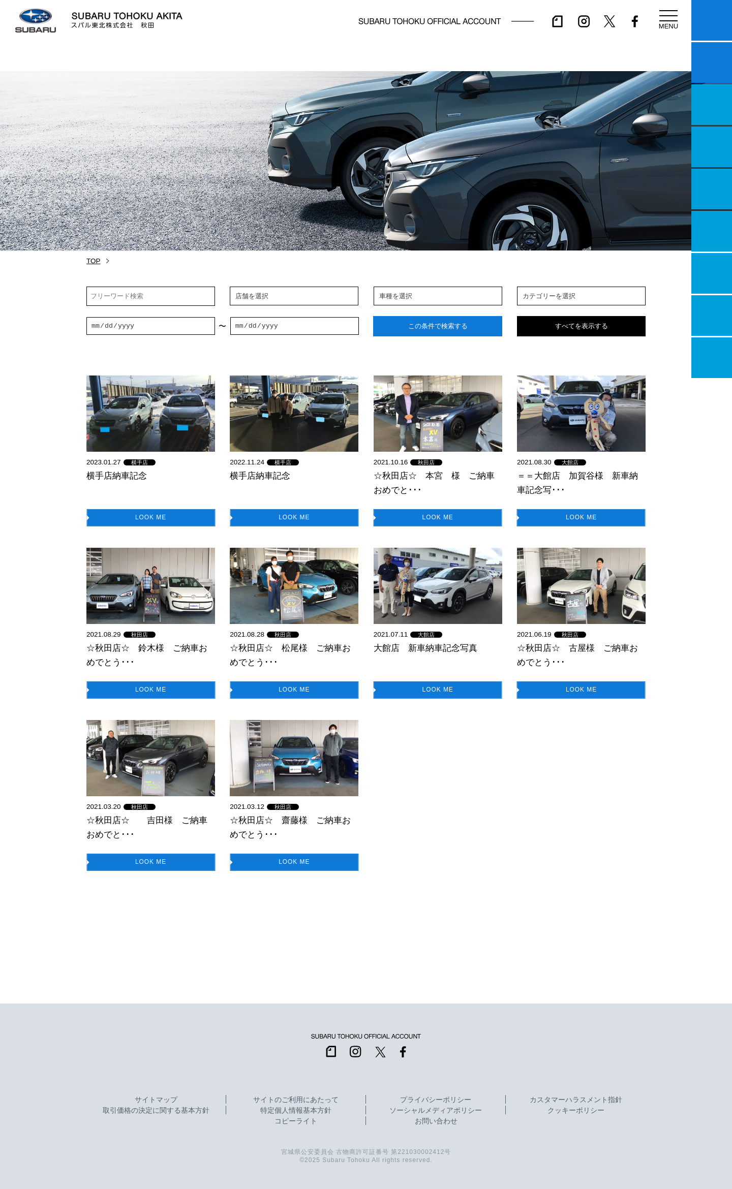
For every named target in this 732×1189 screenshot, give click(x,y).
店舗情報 (711, 189)
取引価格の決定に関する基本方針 (156, 1110)
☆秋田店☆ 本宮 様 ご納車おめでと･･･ (434, 482)
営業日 (711, 147)
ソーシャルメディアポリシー (435, 1110)
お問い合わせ (436, 1121)
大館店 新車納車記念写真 (425, 647)
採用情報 (711, 357)
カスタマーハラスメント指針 (576, 1100)
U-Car (711, 231)
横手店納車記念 (116, 475)
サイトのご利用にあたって (296, 1100)
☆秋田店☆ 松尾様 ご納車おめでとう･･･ (290, 655)
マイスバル (711, 20)
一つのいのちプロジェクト (711, 104)
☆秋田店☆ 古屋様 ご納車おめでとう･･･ (577, 655)
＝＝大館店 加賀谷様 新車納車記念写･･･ (577, 482)
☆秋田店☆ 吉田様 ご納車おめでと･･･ (146, 827)
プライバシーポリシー (435, 1100)
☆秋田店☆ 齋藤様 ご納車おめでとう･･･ (290, 827)
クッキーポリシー (575, 1110)
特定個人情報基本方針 (295, 1110)
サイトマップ (156, 1100)
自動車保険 (711, 273)
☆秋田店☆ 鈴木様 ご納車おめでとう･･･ (146, 655)
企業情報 (711, 315)
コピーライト (295, 1121)
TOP (93, 261)
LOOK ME (151, 516)
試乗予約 (711, 62)
